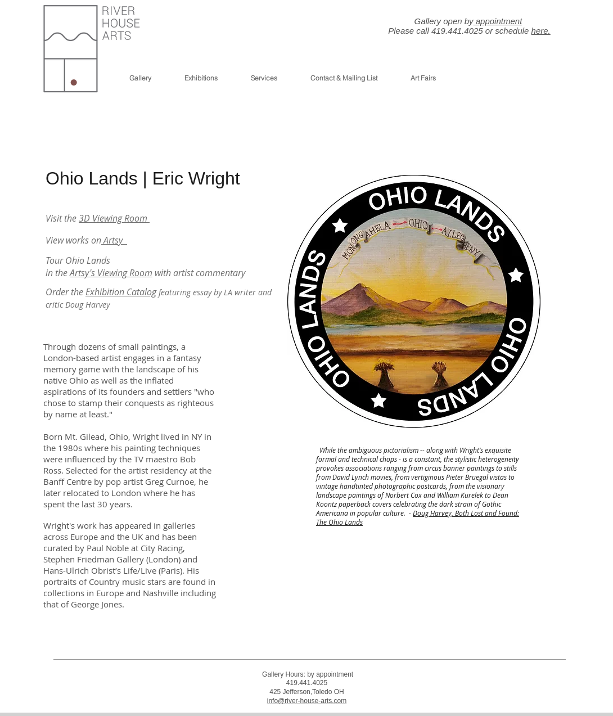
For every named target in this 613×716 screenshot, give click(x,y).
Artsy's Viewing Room (111, 273)
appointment (498, 21)
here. (541, 30)
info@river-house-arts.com (307, 701)
